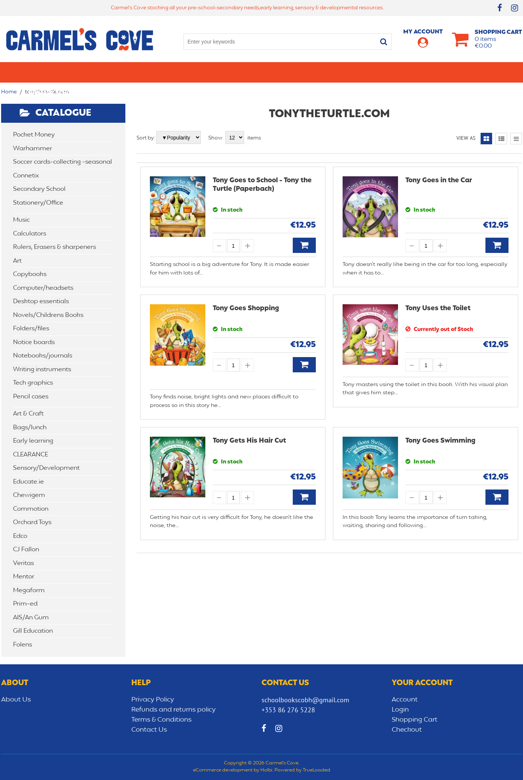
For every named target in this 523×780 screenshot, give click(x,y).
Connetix (26, 176)
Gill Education (33, 631)
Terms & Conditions (161, 720)
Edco (20, 536)
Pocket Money (34, 135)
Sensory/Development (415, 72)
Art (17, 261)
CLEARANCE (477, 72)
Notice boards (34, 342)
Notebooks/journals (42, 356)
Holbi (266, 770)
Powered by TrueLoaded (302, 770)
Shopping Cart (414, 720)
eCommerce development (223, 770)
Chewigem (29, 495)
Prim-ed (25, 604)
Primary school (53, 72)
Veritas (23, 563)
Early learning (346, 72)
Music (21, 220)
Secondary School (119, 72)
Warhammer (32, 149)
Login (400, 709)
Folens (22, 645)
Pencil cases (30, 397)
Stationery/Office (188, 72)
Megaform (29, 590)
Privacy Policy (152, 699)
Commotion (30, 509)
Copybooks (29, 274)
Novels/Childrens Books (48, 315)
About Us (16, 699)
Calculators (29, 234)
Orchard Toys (32, 522)
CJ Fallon (26, 550)
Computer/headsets (43, 288)
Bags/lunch (293, 72)
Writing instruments (42, 370)
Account (405, 699)
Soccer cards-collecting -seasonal (62, 162)
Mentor (23, 577)
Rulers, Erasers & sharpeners (54, 247)
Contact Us (149, 730)
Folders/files (31, 329)
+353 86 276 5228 (288, 710)
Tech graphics (33, 383)
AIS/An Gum (31, 618)
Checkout (407, 730)
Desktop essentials (41, 301)
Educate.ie (28, 482)
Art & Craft (246, 72)
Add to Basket (304, 245)
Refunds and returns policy (173, 709)
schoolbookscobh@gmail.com (305, 700)
